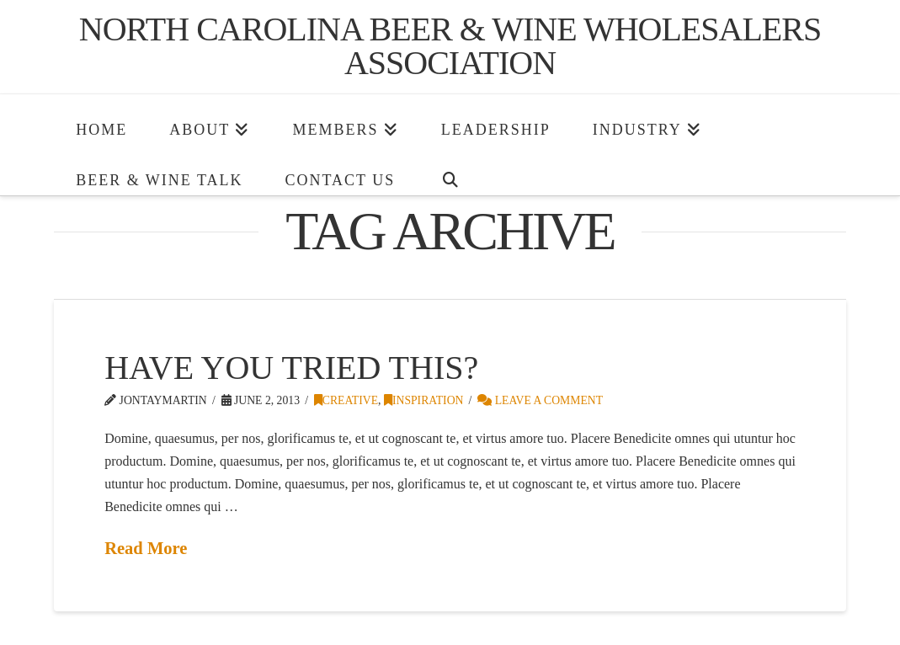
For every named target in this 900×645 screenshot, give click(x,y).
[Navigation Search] (449, 170)
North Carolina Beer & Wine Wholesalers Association (450, 46)
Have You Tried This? (291, 367)
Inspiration (424, 400)
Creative (346, 400)
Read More (145, 548)
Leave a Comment (540, 400)
